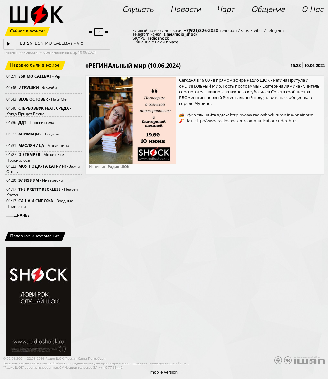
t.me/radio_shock (180, 34)
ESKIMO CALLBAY (34, 76)
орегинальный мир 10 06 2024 (69, 52)
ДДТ (22, 122)
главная (11, 52)
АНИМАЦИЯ (30, 134)
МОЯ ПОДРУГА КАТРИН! (42, 166)
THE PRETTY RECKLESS (39, 189)
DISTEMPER (29, 154)
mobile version (164, 372)
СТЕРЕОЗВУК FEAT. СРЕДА (43, 108)
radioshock (158, 38)
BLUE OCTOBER (33, 99)
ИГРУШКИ (28, 87)
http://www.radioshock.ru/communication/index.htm (245, 121)
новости (30, 52)
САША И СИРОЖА (35, 201)
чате (173, 42)
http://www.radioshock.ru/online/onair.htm (272, 115)
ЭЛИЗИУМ (28, 180)
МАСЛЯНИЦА (31, 145)
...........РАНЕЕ (18, 215)
